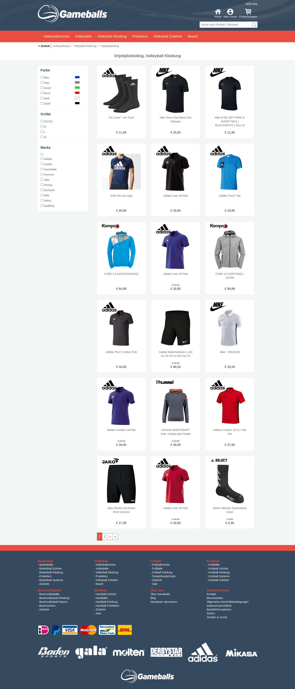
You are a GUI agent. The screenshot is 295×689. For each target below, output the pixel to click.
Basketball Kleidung (51, 572)
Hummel (47, 174)
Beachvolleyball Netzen (53, 601)
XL (44, 137)
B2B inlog (251, 3)
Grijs (60, 82)
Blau (60, 77)
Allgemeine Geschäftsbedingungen (228, 601)
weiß (60, 98)
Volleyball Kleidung (107, 572)
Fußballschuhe (161, 564)
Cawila (46, 164)
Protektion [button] (140, 36)
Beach (193, 36)
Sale (154, 583)
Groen (60, 87)
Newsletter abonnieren (163, 601)
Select (46, 200)
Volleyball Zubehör (107, 580)
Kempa (46, 184)
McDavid (47, 190)
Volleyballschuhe (106, 564)
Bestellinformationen (219, 609)
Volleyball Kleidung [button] (112, 36)
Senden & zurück (217, 617)
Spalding (47, 205)
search (254, 24)
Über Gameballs (160, 594)
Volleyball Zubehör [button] (168, 36)
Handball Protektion (107, 605)
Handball (100, 590)
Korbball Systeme (219, 576)
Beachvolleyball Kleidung (54, 598)
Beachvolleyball (49, 590)
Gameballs (49, 169)
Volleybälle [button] (83, 36)
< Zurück (44, 46)
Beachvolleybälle (49, 594)
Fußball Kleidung (162, 572)
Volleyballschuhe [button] (56, 36)
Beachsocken (47, 605)
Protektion (45, 576)
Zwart (60, 103)
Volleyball (101, 561)
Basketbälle (46, 564)
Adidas (46, 159)
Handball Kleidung (107, 601)
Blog (153, 598)
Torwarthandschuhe (164, 576)
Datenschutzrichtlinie (219, 605)
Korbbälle (214, 564)
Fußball (155, 561)
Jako (45, 179)
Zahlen (211, 613)
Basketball (45, 561)
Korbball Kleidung (219, 572)
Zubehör (44, 583)
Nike (45, 195)
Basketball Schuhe (50, 568)
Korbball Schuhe (218, 568)
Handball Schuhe (106, 594)
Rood (60, 93)
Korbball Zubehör (218, 580)
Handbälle (102, 598)
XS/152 (47, 121)
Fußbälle (157, 568)
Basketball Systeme (51, 580)
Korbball (213, 561)
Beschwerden (215, 598)
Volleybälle (102, 568)
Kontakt (211, 594)
